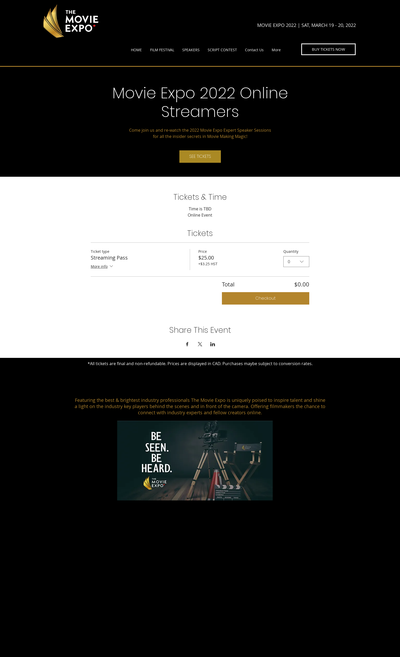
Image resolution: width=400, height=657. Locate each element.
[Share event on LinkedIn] (212, 344)
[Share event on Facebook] (187, 344)
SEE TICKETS (200, 156)
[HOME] (204, 521)
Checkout (265, 298)
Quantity (290, 251)
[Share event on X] (200, 344)
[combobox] (296, 261)
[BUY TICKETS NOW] (328, 49)
